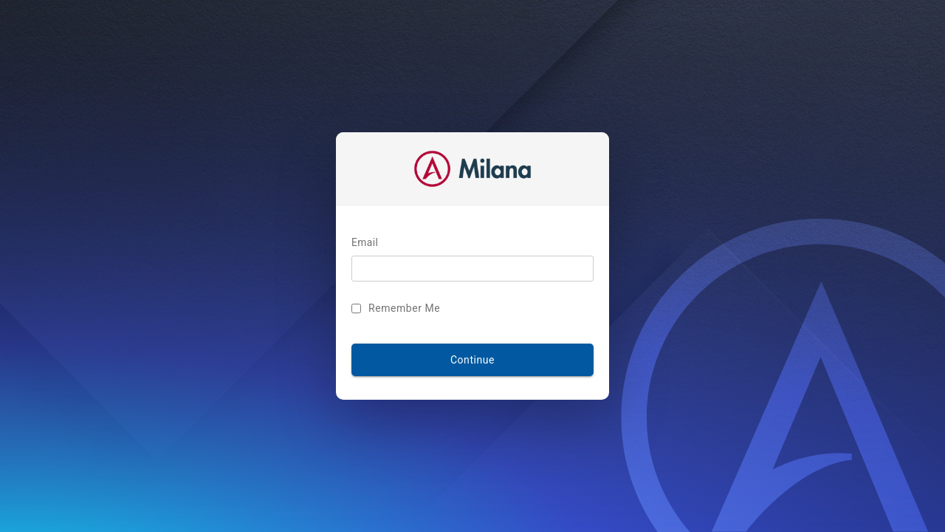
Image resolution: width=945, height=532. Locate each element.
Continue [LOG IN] (472, 360)
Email (364, 243)
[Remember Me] (356, 308)
